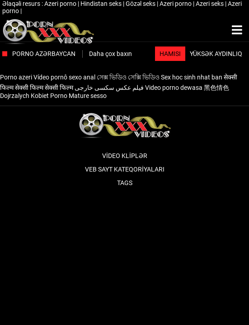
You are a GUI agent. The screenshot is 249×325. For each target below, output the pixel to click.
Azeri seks (210, 3)
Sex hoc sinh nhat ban (191, 77)
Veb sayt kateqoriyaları (124, 169)
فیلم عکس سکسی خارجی (109, 87)
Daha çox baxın (110, 53)
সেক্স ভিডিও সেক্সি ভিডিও (128, 77)
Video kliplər (124, 155)
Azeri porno (61, 3)
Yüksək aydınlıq (216, 53)
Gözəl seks (141, 3)
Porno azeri (16, 77)
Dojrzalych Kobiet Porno (33, 95)
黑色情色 (216, 87)
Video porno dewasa (173, 87)
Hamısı (170, 53)
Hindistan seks (101, 3)
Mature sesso (88, 95)
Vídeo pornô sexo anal (64, 77)
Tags (124, 182)
